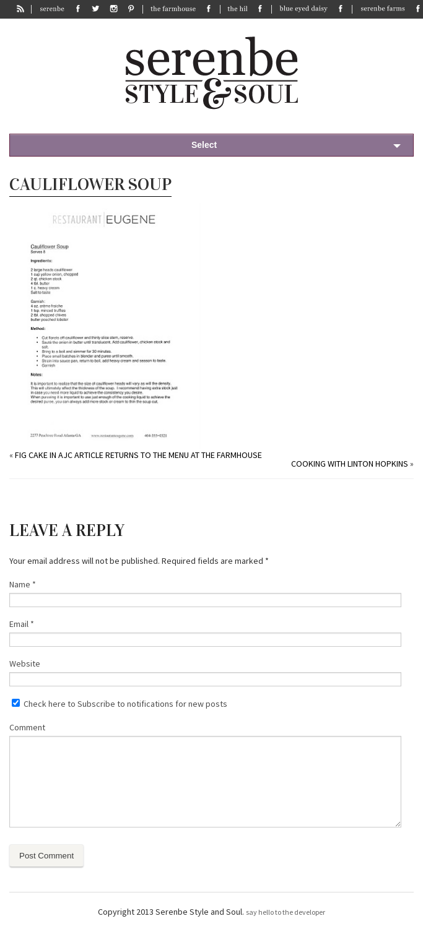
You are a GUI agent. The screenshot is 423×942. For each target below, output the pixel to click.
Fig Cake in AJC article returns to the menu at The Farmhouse (138, 454)
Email (21, 623)
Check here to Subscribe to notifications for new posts (119, 703)
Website (24, 663)
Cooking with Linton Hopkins (349, 463)
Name (22, 584)
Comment (27, 727)
